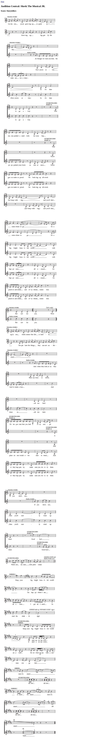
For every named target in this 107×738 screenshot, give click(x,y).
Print (2, 2)
